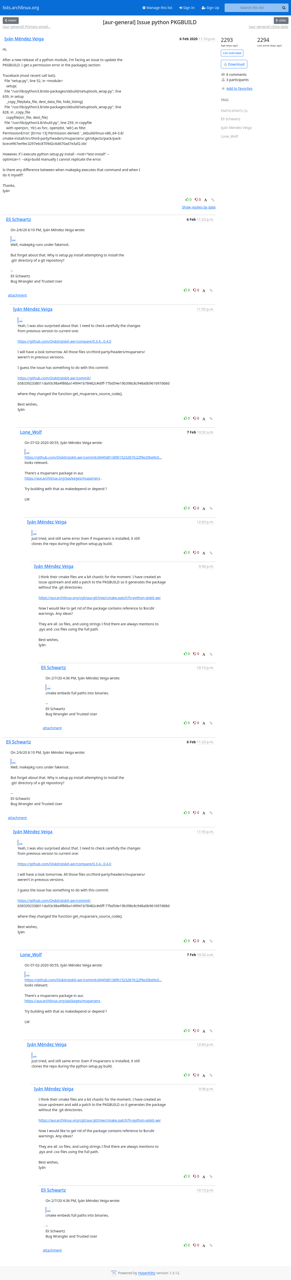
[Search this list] (252, 7)
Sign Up (210, 7)
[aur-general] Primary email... (27, 26)
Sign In (187, 7)
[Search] (284, 7)
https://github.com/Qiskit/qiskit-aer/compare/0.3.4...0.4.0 (64, 341)
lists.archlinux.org (21, 8)
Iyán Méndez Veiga (24, 39)
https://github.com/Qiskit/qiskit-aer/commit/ (54, 378)
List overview (232, 53)
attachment (17, 295)
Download (234, 64)
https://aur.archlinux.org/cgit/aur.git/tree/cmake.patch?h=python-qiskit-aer (100, 597)
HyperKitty (146, 1273)
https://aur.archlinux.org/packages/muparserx (62, 478)
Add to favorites (236, 88)
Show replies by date (199, 207)
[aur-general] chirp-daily (268, 26)
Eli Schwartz (18, 219)
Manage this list (157, 7)
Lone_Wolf (31, 432)
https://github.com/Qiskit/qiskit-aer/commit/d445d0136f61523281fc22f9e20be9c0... (93, 457)
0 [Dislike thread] (198, 199)
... (14, 239)
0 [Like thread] (189, 199)
